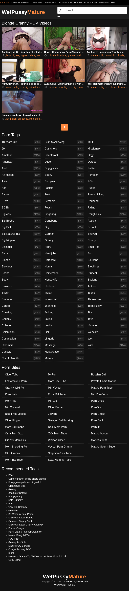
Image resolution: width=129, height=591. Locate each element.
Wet (107, 339)
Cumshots (64, 149)
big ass (15, 55)
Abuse (71, 585)
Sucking (107, 280)
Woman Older (56, 440)
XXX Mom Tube (57, 433)
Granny (64, 240)
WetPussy (23, 12)
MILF (107, 142)
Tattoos (107, 286)
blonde (40, 55)
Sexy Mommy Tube (59, 459)
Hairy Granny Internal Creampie (25, 531)
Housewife (64, 280)
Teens (107, 293)
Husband (64, 286)
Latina (64, 319)
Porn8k (95, 427)
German (64, 234)
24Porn (52, 413)
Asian (21, 181)
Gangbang (64, 221)
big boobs (78, 87)
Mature (64, 358)
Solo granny (15, 500)
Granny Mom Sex (15, 440)
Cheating (21, 312)
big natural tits (28, 55)
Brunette (21, 299)
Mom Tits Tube (14, 459)
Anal (21, 168)
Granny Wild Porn (15, 387)
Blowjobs (21, 267)
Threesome (107, 299)
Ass (21, 188)
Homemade (64, 273)
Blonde (21, 260)
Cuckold (21, 352)
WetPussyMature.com (77, 581)
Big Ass (21, 214)
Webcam (107, 332)
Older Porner (55, 407)
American (21, 162)
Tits (107, 312)
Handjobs (64, 253)
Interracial (64, 299)
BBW (21, 201)
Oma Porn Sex (14, 433)
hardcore (80, 55)
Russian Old (98, 374)
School (107, 227)
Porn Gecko (98, 413)
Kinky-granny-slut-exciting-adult (24, 482)
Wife (107, 345)
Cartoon (21, 306)
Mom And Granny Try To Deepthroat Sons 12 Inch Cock (37, 556)
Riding (107, 208)
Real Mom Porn (57, 427)
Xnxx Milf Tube (57, 394)
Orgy (107, 155)
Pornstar (107, 175)
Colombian (21, 332)
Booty (21, 280)
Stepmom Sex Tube (60, 453)
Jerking (64, 312)
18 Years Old (21, 142)
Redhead (107, 201)
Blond (11, 553)
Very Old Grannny (17, 507)
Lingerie (64, 339)
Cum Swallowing (64, 142)
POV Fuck (13, 538)
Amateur (21, 155)
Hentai (64, 267)
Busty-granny (15, 496)
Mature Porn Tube (102, 387)
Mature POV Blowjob (19, 545)
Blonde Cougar (16, 528)
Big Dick (21, 227)
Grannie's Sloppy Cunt (20, 521)
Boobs (21, 273)
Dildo (64, 162)
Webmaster (60, 585)
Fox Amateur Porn (16, 381)
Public (107, 188)
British (21, 293)
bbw (8, 55)
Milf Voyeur (54, 387)
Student (107, 273)
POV (107, 181)
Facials (64, 188)
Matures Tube (99, 440)
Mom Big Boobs (14, 427)
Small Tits (107, 247)
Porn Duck (97, 420)
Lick (64, 332)
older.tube (36, 3)
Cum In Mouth (21, 358)
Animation (21, 175)
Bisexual (21, 247)
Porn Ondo (97, 400)
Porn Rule (67, 3)
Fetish (64, 208)
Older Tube (11, 374)
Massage (64, 345)
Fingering (64, 214)
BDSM (21, 208)
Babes (21, 195)
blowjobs (61, 55)
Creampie (21, 345)
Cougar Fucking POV (19, 549)
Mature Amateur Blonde (20, 517)
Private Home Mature (103, 381)
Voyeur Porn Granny (60, 446)
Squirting (107, 260)
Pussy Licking (107, 195)
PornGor (96, 407)
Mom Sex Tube (57, 381)
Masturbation (64, 352)
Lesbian (64, 326)
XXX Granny (12, 453)
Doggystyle (64, 168)
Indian (64, 293)
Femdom (64, 201)
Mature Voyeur (100, 433)
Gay (64, 227)
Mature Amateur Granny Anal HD (25, 524)
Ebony (64, 175)
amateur (95, 55)
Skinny (107, 240)
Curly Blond (14, 560)
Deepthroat (64, 155)
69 (21, 149)
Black (21, 253)
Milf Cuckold (90, 3)
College (21, 326)
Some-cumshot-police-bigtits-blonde (27, 478)
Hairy (64, 247)
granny (71, 55)
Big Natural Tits (21, 234)
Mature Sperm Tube (103, 446)
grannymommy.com (20, 3)
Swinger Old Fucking (60, 420)
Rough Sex (107, 214)
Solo (107, 253)
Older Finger (12, 420)
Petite (107, 168)
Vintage (107, 326)
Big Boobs (21, 221)
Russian (107, 221)
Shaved (107, 234)
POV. (11, 503)
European (64, 181)
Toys (107, 319)
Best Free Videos (107, 3)
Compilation (21, 339)
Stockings (107, 267)
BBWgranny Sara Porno (20, 514)
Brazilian (21, 286)
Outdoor (107, 162)
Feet (64, 195)
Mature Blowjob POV (19, 535)
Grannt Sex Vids (17, 485)
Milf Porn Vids (99, 394)
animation (11, 118)
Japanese (64, 306)
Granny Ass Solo (17, 542)
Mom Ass (78, 3)
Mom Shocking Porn (17, 446)
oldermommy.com (52, 3)
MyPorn (52, 374)
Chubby (21, 319)
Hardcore (64, 260)
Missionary (107, 149)
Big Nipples (21, 240)
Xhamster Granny (17, 493)
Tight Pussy (107, 306)
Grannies (13, 510)
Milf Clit (52, 400)
